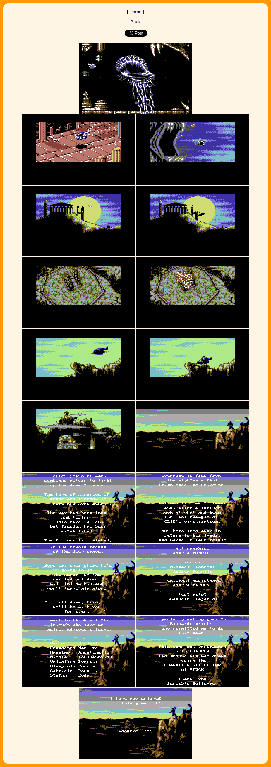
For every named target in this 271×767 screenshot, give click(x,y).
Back (136, 21)
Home (136, 11)
